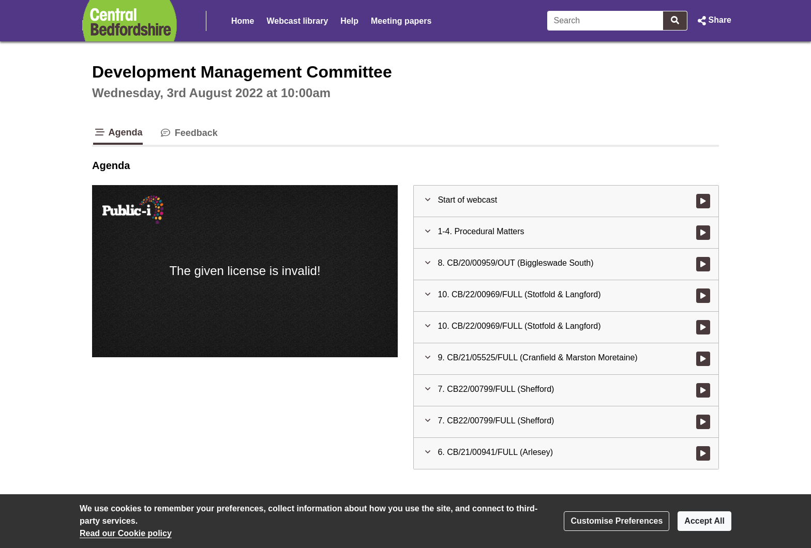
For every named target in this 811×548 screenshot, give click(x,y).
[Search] (605, 21)
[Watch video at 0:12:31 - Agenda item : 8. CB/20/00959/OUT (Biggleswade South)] (703, 264)
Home (242, 21)
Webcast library (297, 21)
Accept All (704, 520)
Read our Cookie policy (126, 533)
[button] (713, 20)
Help (349, 21)
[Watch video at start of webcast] (703, 201)
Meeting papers (401, 21)
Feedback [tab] (188, 133)
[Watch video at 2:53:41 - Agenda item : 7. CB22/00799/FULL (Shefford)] (703, 422)
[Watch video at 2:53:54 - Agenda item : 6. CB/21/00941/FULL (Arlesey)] (703, 453)
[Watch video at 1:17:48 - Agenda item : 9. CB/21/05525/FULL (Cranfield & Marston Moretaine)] (703, 359)
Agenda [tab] (118, 132)
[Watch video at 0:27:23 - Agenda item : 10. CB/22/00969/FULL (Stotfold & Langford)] (703, 295)
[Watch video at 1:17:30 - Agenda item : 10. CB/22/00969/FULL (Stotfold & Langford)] (703, 327)
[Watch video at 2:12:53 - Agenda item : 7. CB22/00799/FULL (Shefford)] (703, 390)
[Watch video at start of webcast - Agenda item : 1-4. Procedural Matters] (703, 232)
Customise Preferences (616, 520)
